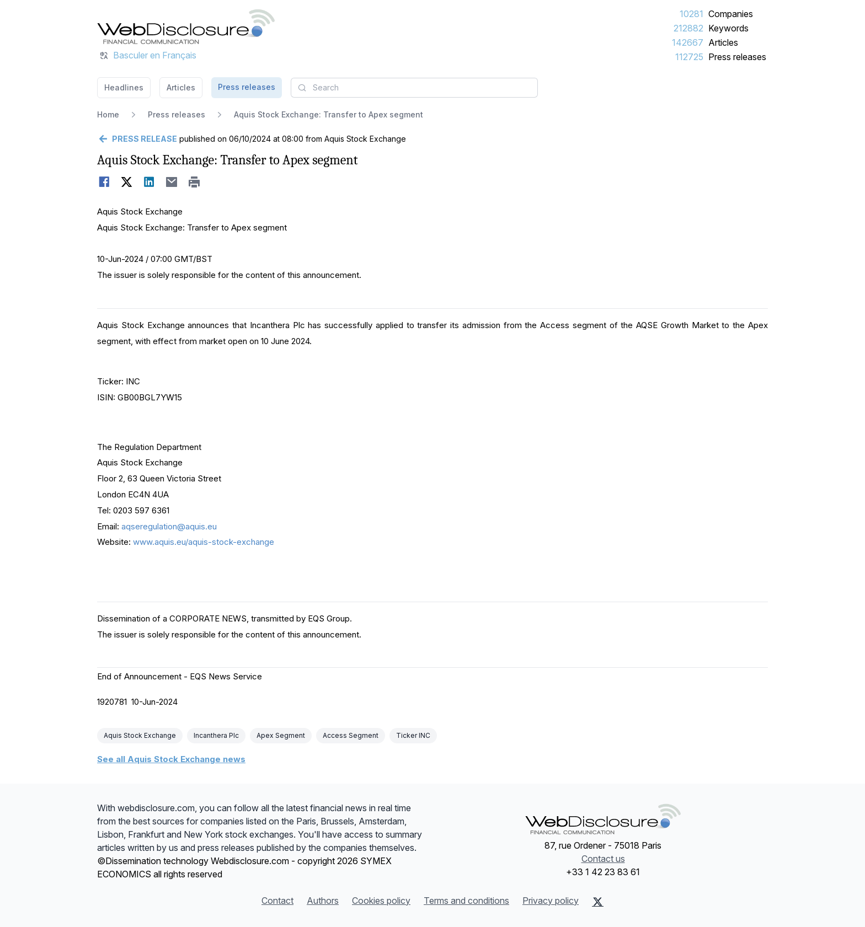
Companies (730, 13)
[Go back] (137, 139)
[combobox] (414, 88)
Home (108, 114)
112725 (689, 56)
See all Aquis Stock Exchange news (171, 759)
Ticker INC (413, 735)
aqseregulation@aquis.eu (169, 526)
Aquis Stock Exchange (140, 735)
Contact (277, 900)
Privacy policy (550, 900)
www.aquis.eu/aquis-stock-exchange (203, 542)
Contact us (603, 858)
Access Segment (350, 735)
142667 (687, 42)
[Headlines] (186, 26)
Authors (323, 900)
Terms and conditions (466, 900)
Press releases (737, 56)
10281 (691, 13)
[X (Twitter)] (598, 901)
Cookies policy (381, 900)
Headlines (123, 87)
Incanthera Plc (216, 735)
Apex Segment (281, 735)
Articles (723, 42)
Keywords (728, 28)
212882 (688, 28)
